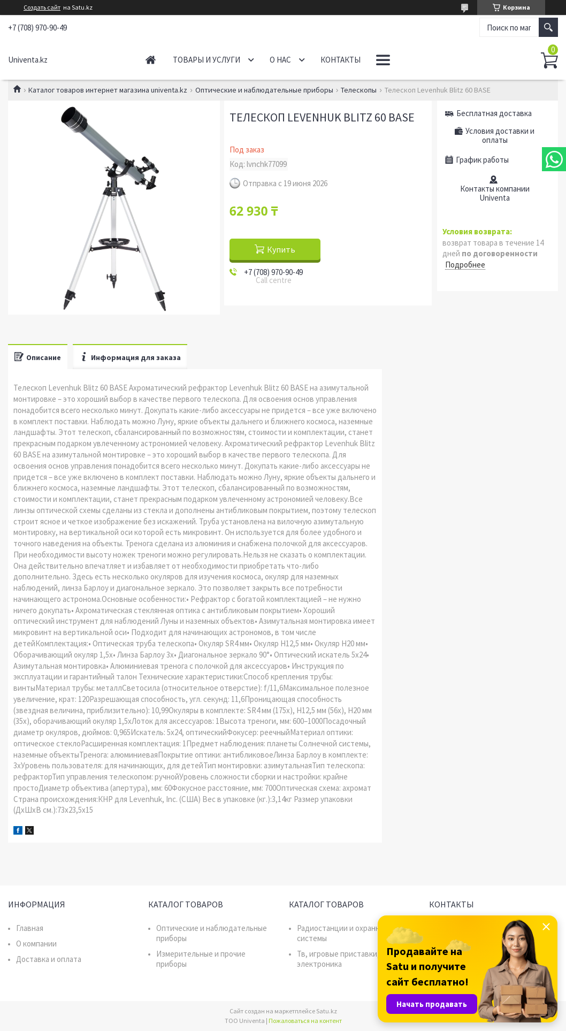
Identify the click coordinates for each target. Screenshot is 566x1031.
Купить (281, 249)
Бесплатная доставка (494, 113)
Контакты (340, 60)
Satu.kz (326, 1011)
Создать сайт (42, 7)
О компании (36, 943)
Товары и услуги (206, 60)
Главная (150, 60)
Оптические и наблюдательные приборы (264, 90)
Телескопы (359, 90)
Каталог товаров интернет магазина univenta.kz (107, 90)
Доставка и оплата (48, 959)
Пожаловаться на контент (305, 1021)
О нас (280, 60)
